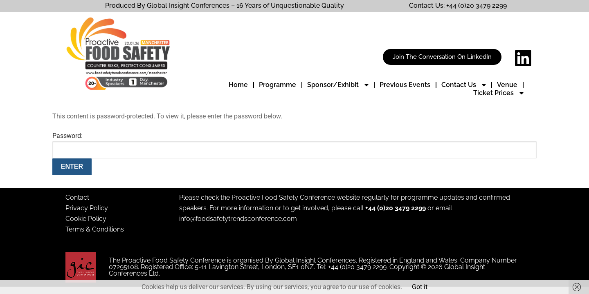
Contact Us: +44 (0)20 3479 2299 (458, 5)
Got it (419, 287)
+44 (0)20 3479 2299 (395, 208)
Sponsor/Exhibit (338, 85)
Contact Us (463, 85)
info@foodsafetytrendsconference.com (238, 219)
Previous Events (405, 85)
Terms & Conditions (94, 229)
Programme (277, 85)
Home (238, 85)
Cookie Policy (85, 219)
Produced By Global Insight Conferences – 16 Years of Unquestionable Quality (224, 5)
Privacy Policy (86, 208)
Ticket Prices (498, 93)
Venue (507, 85)
